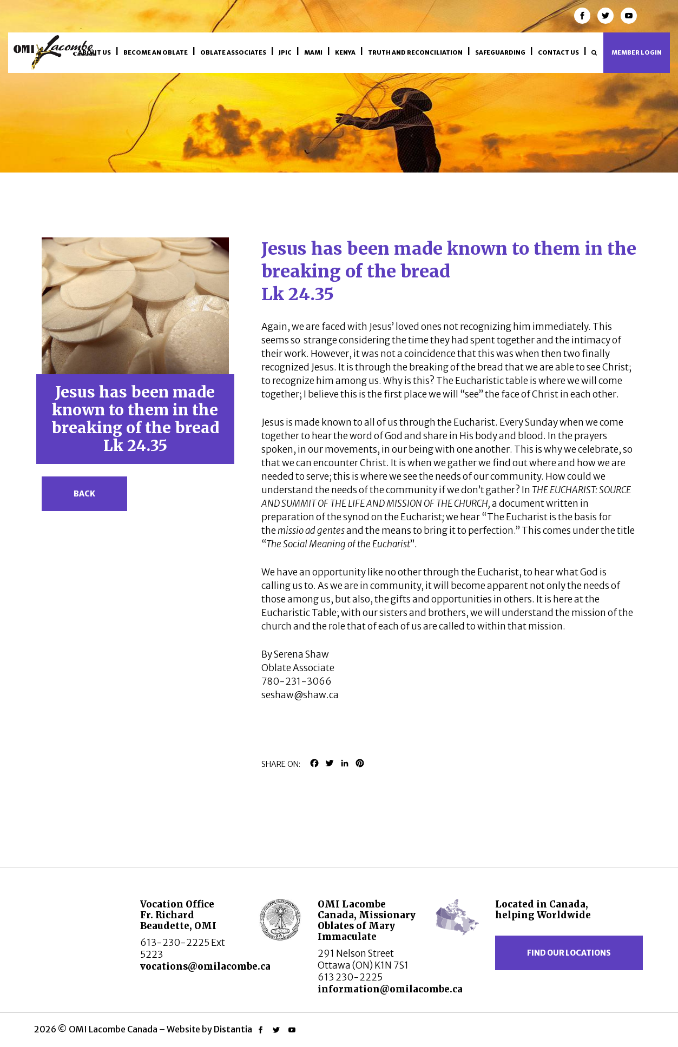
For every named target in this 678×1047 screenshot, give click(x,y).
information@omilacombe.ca (390, 989)
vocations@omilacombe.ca (205, 966)
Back (84, 494)
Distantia (233, 1029)
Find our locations (569, 953)
